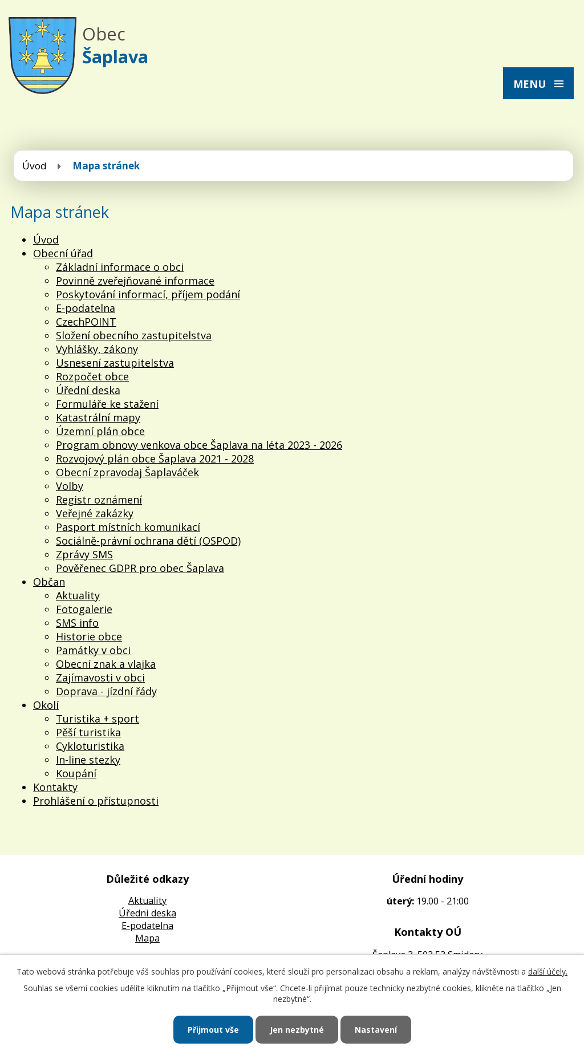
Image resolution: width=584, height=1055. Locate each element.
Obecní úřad (63, 253)
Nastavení (376, 1029)
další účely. (547, 971)
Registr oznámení (99, 499)
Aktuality (78, 595)
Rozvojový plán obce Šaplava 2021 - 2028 (155, 458)
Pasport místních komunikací (128, 527)
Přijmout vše (213, 1029)
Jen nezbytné (297, 1029)
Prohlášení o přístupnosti (96, 801)
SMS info (77, 623)
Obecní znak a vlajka (106, 664)
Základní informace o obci (120, 267)
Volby (69, 486)
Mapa (147, 938)
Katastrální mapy (98, 417)
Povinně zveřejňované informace (135, 280)
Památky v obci (93, 650)
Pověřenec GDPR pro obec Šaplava (140, 568)
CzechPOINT (86, 321)
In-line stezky (88, 759)
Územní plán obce (100, 431)
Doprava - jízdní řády (106, 691)
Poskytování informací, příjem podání (148, 294)
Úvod (34, 165)
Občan (49, 582)
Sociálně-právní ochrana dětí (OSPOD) (148, 540)
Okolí (46, 705)
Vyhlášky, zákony (97, 349)
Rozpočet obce (92, 376)
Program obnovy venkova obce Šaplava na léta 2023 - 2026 (199, 445)
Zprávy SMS (84, 554)
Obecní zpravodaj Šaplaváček (127, 472)
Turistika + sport (97, 718)
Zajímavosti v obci (100, 677)
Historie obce (89, 636)
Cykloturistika (90, 746)
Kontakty (55, 787)
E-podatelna (85, 308)
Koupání (76, 773)
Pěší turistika (88, 732)
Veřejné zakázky (94, 513)
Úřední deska (88, 390)
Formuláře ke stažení (107, 404)
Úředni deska (147, 913)
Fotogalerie (84, 609)
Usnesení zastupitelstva (115, 363)
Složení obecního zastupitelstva (134, 335)
